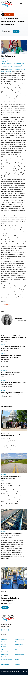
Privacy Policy (17, 664)
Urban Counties (6, 304)
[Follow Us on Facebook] (18, 672)
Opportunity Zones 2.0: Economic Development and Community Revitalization (11, 357)
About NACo (3, 642)
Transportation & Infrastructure (10, 307)
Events (2, 662)
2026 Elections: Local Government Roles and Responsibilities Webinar (13, 347)
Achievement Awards (19, 662)
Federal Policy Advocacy (6, 652)
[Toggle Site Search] (21, 4)
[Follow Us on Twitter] (16, 672)
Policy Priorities (4, 654)
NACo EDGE (3, 644)
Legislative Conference (19, 639)
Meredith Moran (18, 318)
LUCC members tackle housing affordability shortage (10, 373)
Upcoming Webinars (19, 644)
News (5, 11)
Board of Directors (5, 647)
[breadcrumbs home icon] (2, 12)
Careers (16, 657)
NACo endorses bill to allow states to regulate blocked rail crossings (12, 393)
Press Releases (18, 652)
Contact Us (5, 629)
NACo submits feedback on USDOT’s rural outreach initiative (13, 383)
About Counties (4, 639)
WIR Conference (18, 642)
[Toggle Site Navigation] (25, 4)
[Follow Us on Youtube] (23, 672)
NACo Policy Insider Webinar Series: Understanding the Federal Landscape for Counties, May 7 (13, 337)
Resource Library (4, 657)
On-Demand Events (18, 647)
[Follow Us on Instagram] (26, 672)
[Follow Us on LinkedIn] (20, 672)
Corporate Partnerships (19, 654)
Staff (2, 649)
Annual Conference (5, 664)
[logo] (7, 6)
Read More (5, 607)
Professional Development (6, 659)
